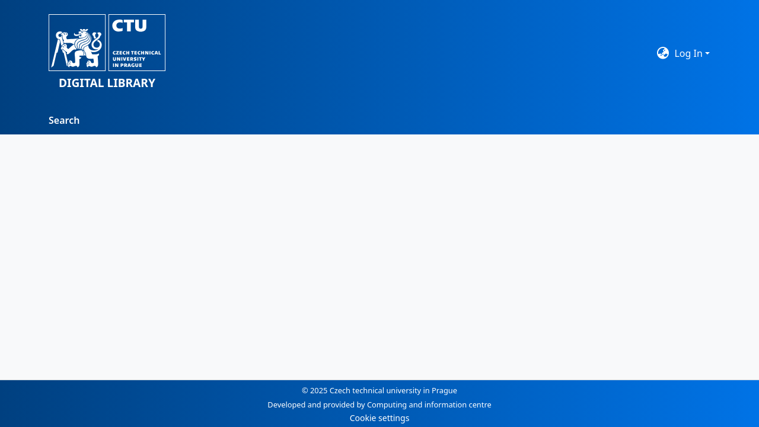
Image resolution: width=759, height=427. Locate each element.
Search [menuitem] (64, 120)
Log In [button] (689, 53)
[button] (107, 53)
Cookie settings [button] (380, 417)
